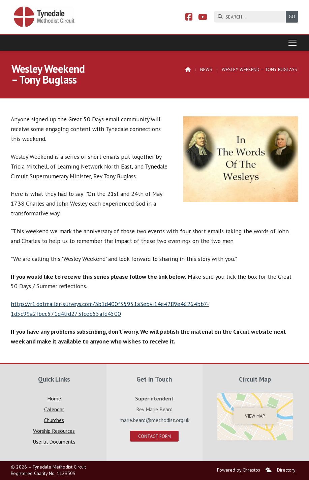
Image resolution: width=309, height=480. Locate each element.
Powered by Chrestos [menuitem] (238, 470)
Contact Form (154, 436)
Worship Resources (54, 430)
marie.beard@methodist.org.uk (154, 420)
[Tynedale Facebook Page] (188, 17)
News (206, 69)
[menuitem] (269, 470)
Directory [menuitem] (286, 470)
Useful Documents (54, 441)
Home (54, 398)
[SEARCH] (251, 17)
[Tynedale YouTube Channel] (202, 17)
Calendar (54, 409)
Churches (54, 420)
